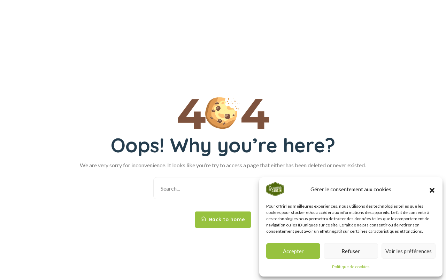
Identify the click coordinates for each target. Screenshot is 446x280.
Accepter (293, 251)
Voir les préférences (408, 251)
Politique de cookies (351, 266)
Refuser (350, 251)
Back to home (223, 219)
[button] (432, 189)
